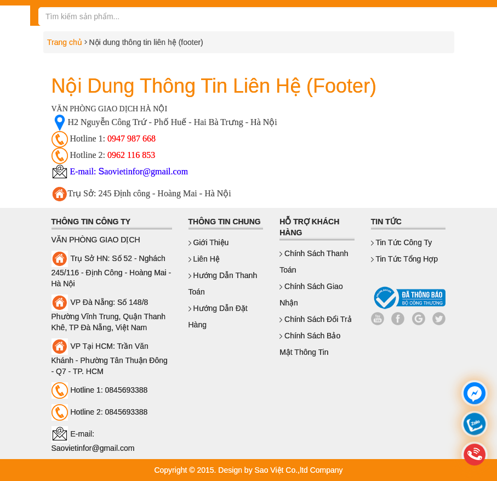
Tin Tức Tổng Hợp (404, 258)
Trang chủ (62, 42)
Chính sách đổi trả (315, 319)
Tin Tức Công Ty (401, 242)
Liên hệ (204, 258)
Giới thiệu (208, 242)
